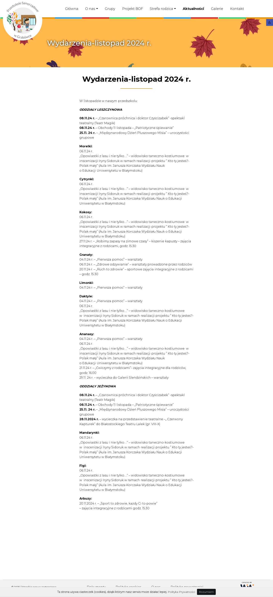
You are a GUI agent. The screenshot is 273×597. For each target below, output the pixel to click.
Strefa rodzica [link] (161, 9)
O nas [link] (90, 9)
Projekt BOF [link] (132, 9)
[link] (269, 22)
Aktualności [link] (193, 9)
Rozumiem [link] (206, 592)
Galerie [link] (217, 9)
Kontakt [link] (237, 9)
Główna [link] (71, 9)
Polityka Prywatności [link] (181, 592)
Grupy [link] (110, 9)
